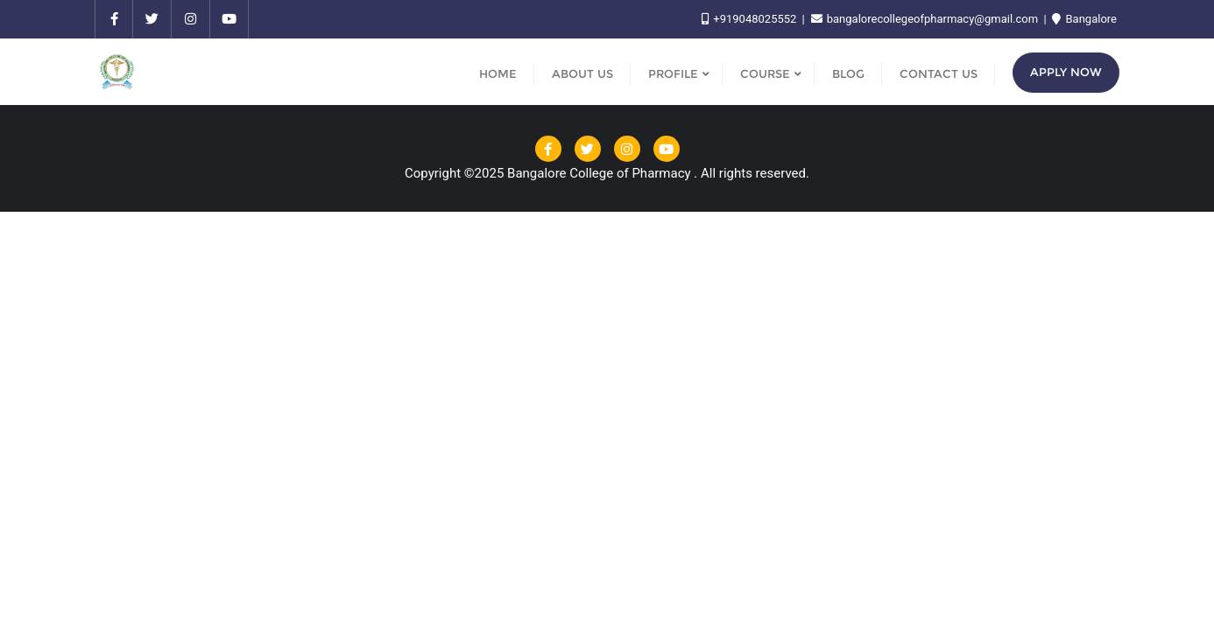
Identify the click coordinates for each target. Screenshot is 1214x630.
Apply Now (1066, 72)
